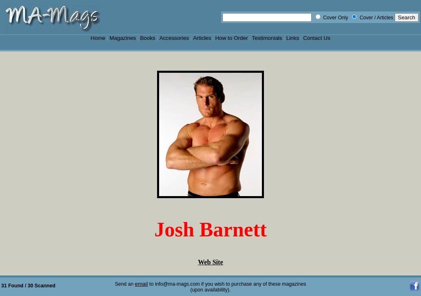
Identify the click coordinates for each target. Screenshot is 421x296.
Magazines (122, 38)
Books (147, 38)
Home (98, 38)
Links (292, 38)
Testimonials (267, 38)
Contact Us (316, 38)
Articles (202, 38)
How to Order (231, 38)
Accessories (174, 38)
